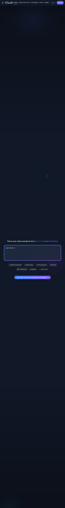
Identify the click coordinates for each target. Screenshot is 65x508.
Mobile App (29, 265)
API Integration (41, 265)
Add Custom (43, 269)
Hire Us (60, 2)
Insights (47, 2)
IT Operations (22, 269)
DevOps (33, 269)
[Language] (53, 3)
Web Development (15, 265)
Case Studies (34, 2)
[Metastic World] (9, 2)
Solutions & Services (24, 2)
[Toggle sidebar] (2, 2)
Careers (41, 2)
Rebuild (53, 265)
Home (15, 2)
